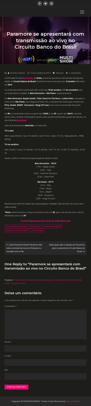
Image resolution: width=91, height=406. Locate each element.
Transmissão (37, 230)
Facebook (25, 220)
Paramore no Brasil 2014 (17, 230)
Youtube (66, 220)
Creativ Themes (73, 401)
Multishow (28, 78)
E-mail (8, 356)
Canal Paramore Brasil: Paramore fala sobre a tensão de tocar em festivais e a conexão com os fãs (24, 248)
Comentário (11, 306)
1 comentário (75, 73)
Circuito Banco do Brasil (16, 226)
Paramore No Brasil (52, 226)
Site (6, 370)
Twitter (47, 220)
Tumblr (56, 220)
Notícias (60, 73)
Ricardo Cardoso (17, 73)
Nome (8, 342)
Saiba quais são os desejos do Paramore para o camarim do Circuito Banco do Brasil (67, 248)
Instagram (37, 220)
